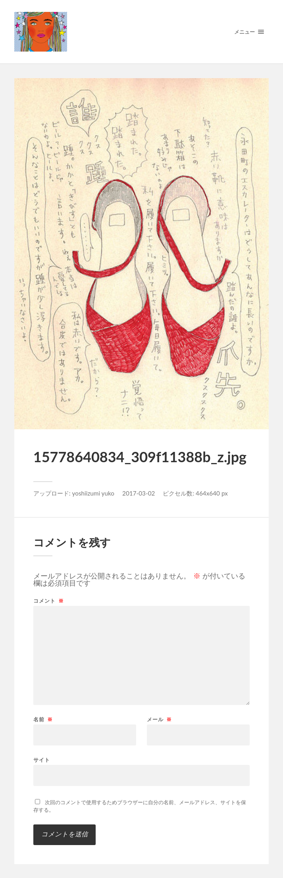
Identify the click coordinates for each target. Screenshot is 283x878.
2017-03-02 (138, 493)
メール (159, 719)
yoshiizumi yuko (93, 493)
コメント (48, 600)
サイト (41, 760)
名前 (43, 719)
